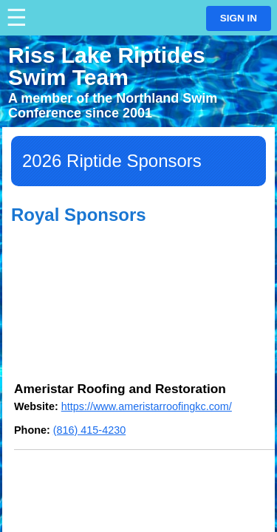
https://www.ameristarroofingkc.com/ (146, 406)
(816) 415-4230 (89, 430)
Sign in (238, 18)
